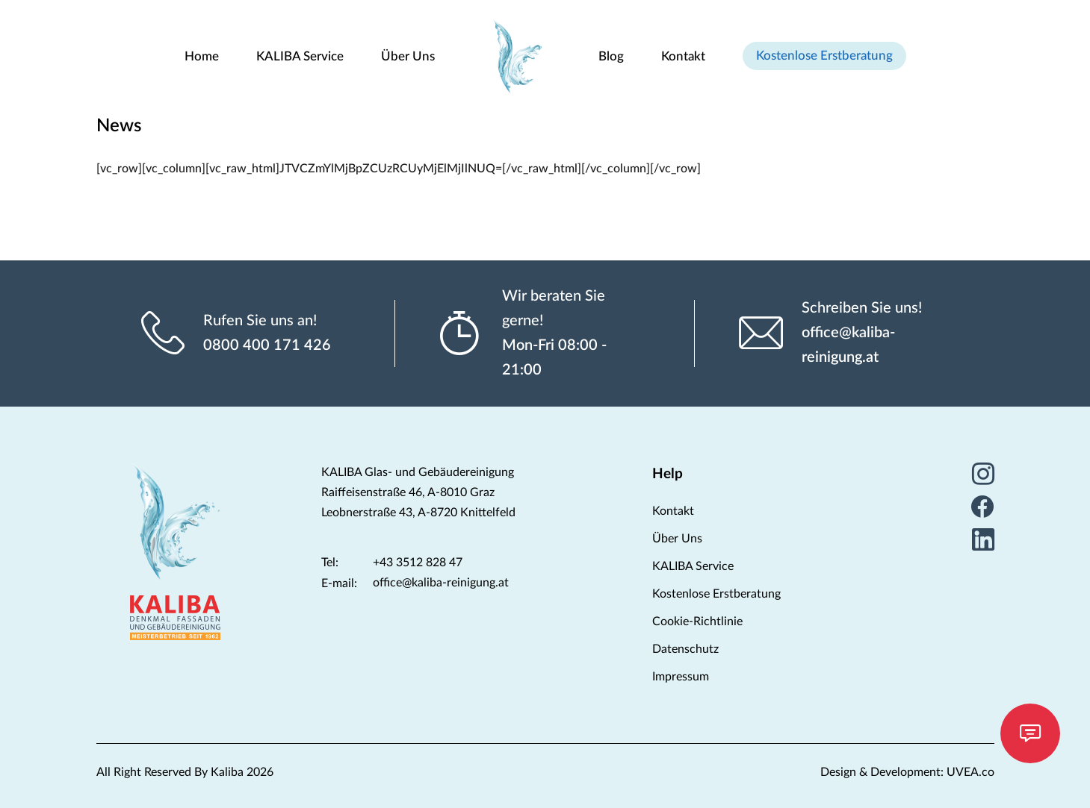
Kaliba (227, 772)
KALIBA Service (300, 56)
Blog (611, 56)
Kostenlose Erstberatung (824, 55)
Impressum (680, 677)
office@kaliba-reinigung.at (848, 345)
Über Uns (408, 56)
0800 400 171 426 (267, 345)
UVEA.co (970, 772)
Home (202, 56)
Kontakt (683, 56)
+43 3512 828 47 (417, 563)
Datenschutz (685, 649)
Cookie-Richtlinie (697, 621)
